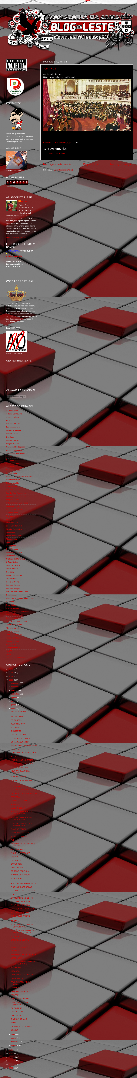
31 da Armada (12, 411)
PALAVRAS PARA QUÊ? (21, 833)
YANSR (9, 651)
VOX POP (15, 727)
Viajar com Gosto (13, 638)
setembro (15, 694)
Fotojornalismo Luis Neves (17, 503)
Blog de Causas (12, 440)
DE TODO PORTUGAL (20, 871)
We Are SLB (11, 644)
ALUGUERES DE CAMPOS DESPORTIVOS (22, 926)
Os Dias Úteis (12, 579)
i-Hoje (8, 654)
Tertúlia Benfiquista (14, 625)
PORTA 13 (15, 921)
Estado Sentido (12, 483)
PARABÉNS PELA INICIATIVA (23, 909)
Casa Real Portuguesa (15, 447)
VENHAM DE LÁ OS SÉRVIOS (23, 753)
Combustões (11, 460)
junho (13, 705)
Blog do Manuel (12, 444)
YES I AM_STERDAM (20, 912)
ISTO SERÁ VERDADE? (21, 901)
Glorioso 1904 (12, 516)
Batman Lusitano (13, 427)
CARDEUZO (16, 731)
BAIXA (13, 1023)
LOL (12, 894)
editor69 (24, 201)
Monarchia (10, 532)
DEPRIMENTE (17, 978)
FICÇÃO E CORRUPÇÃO (21, 887)
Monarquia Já (11, 539)
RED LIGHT (16, 988)
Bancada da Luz (13, 424)
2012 (11, 1050)
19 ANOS (14, 1030)
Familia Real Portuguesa (16, 493)
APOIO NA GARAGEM (20, 875)
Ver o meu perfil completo (16, 237)
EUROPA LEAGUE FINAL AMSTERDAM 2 (21, 818)
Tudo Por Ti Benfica (14, 635)
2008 (11, 1064)
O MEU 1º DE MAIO (19, 1019)
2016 (11, 669)
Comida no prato (13, 463)
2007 (11, 1068)
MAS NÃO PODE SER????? (23, 891)
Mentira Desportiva (14, 529)
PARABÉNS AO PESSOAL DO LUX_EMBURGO (23, 963)
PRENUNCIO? (17, 868)
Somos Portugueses (14, 618)
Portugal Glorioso (13, 585)
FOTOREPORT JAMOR (21, 738)
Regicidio (10, 602)
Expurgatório (11, 486)
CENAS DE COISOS (19, 801)
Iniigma (9, 519)
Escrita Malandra (13, 480)
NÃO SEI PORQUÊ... (19, 947)
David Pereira (11, 473)
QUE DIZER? (16, 1008)
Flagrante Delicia (13, 500)
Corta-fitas (10, 467)
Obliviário (10, 572)
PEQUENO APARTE (19, 991)
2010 (11, 1057)
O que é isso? (12, 569)
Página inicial (91, 164)
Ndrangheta (11, 546)
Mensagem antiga (120, 164)
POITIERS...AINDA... (19, 836)
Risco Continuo (12, 608)
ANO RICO (15, 804)
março (14, 1038)
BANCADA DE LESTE (20, 940)
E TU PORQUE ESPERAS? (22, 790)
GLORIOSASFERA (14, 509)
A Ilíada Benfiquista (14, 414)
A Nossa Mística (12, 417)
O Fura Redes (12, 562)
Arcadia (9, 420)
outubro (14, 690)
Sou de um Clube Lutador (16, 621)
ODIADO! (15, 951)
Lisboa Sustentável (14, 526)
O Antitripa (10, 556)
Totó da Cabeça (12, 631)
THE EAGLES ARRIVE (20, 916)
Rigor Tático (11, 605)
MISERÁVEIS (16, 958)
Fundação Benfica (13, 506)
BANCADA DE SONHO (20, 999)
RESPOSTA (16, 857)
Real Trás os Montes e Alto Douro (20, 598)
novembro (15, 687)
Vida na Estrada (12, 641)
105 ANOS (49, 68)
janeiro (14, 1045)
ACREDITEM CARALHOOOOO (24, 883)
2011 (11, 1053)
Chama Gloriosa (13, 457)
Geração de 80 (12, 513)
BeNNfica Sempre (13, 430)
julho (13, 701)
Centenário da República (16, 453)
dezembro (15, 683)
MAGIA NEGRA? (18, 808)
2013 (11, 680)
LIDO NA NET (16, 1015)
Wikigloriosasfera (13, 648)
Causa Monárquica (14, 450)
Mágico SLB (11, 542)
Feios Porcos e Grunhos (16, 496)
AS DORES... (16, 720)
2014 (11, 676)
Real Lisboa (11, 595)
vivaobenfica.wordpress (15, 658)
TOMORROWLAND (19, 777)
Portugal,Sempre (13, 588)
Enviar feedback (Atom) (63, 170)
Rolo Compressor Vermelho (17, 612)
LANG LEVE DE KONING (21, 1026)
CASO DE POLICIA (19, 829)
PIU (12, 944)
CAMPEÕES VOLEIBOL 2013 (23, 975)
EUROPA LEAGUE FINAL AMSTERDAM (21, 824)
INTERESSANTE (18, 849)
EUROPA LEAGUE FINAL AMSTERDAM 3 (21, 812)
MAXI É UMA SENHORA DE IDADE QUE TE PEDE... (22, 931)
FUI (12, 840)
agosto (14, 698)
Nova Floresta (12, 549)
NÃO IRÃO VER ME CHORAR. (24, 954)
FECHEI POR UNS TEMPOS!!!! (24, 746)
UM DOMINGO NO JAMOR (22, 760)
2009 (11, 1061)
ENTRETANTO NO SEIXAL (22, 898)
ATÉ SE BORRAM (18, 712)
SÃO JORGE (16, 864)
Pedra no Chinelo (13, 582)
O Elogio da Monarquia (15, 559)
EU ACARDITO (17, 878)
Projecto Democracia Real (17, 592)
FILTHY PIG (16, 968)
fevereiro (15, 1042)
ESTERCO (15, 797)
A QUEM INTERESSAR (20, 853)
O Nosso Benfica (13, 565)
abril (13, 1034)
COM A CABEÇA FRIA (20, 742)
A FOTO (14, 756)
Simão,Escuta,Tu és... (15, 615)
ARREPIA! (15, 995)
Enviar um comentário (56, 153)
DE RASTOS (16, 860)
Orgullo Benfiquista (14, 575)
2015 (11, 673)
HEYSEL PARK (17, 717)
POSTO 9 (15, 749)
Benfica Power (12, 434)
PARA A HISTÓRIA (18, 735)
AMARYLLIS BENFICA (20, 905)
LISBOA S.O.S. (12, 523)
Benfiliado (10, 437)
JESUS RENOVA (18, 724)
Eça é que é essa (13, 490)
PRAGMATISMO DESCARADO (24, 793)
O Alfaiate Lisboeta (14, 552)
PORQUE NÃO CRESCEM (22, 764)
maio (13, 708)
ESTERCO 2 (16, 786)
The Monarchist (12, 628)
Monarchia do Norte (14, 536)
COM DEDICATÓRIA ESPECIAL (19, 1003)
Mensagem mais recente (57, 164)
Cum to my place (13, 470)
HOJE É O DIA (17, 1012)
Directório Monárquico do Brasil (19, 476)
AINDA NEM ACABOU (20, 767)
